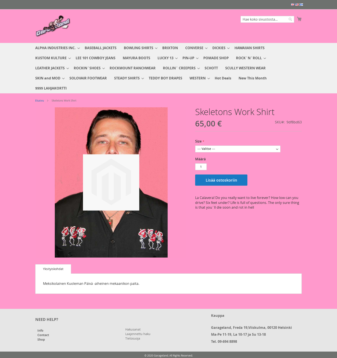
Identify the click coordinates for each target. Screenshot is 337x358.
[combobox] (267, 19)
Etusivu (39, 100)
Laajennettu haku (137, 334)
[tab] (53, 269)
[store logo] (53, 26)
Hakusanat (133, 329)
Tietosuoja (132, 338)
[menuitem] (56, 48)
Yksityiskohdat (53, 269)
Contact (43, 335)
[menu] (168, 68)
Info (40, 330)
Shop (41, 339)
